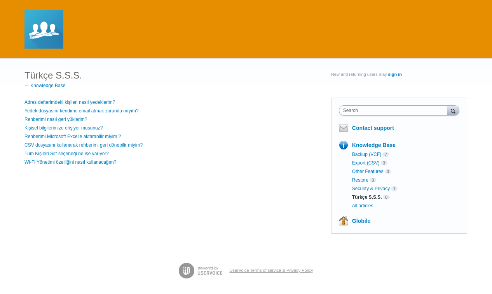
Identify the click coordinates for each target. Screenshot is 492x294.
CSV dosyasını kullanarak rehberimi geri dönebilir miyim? (83, 145)
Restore (360, 180)
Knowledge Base (374, 145)
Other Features (368, 171)
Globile (361, 221)
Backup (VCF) (366, 154)
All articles (362, 205)
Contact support (373, 128)
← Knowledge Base (44, 85)
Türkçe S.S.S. (367, 197)
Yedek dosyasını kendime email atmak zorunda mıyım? (81, 111)
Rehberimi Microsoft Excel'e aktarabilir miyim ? (72, 136)
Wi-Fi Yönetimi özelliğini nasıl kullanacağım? (70, 162)
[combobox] (395, 110)
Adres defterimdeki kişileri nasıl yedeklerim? (69, 102)
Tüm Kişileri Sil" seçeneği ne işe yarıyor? (66, 153)
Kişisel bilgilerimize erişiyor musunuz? (63, 128)
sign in (395, 74)
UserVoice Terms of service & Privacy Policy (271, 270)
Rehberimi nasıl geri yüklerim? (55, 119)
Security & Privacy (371, 188)
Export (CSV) (366, 163)
